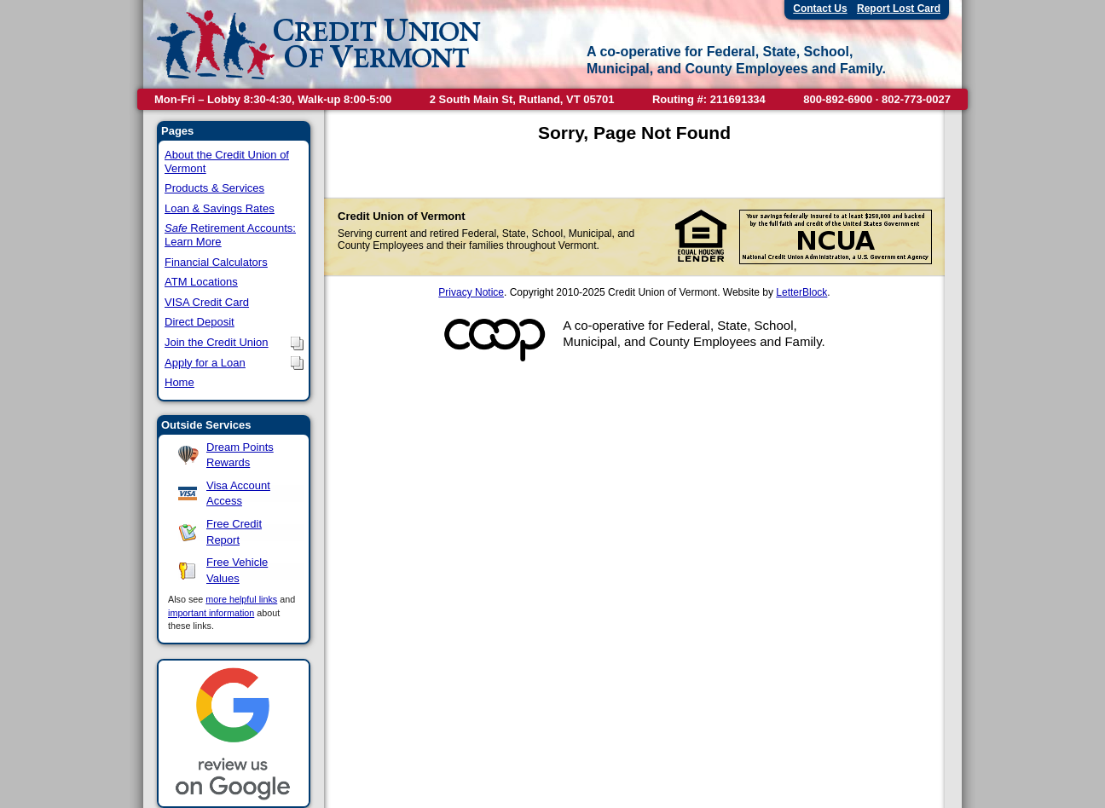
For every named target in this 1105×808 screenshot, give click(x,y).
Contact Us (820, 8)
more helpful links (241, 599)
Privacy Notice (471, 292)
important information (211, 613)
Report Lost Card (898, 8)
